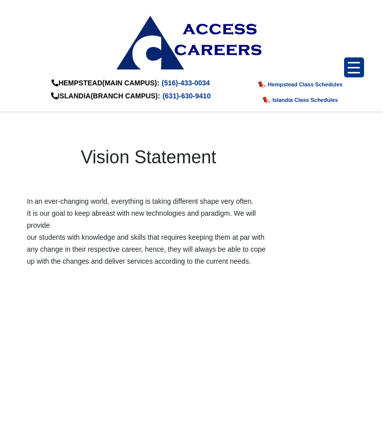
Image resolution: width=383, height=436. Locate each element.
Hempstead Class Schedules (300, 84)
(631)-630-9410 (187, 96)
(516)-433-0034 (186, 83)
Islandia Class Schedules (300, 100)
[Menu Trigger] (354, 67)
